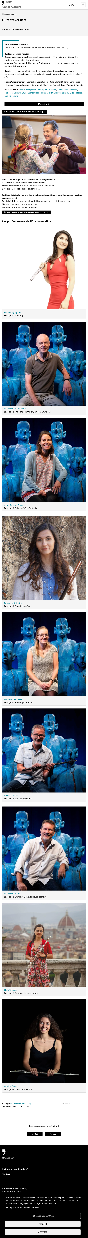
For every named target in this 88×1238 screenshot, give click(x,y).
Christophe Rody (61, 92)
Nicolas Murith (46, 92)
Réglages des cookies (43, 1216)
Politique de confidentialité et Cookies (23, 1207)
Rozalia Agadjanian (27, 89)
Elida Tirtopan (76, 92)
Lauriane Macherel (30, 92)
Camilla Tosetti (11, 96)
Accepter (42, 1232)
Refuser (43, 1224)
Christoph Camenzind (46, 89)
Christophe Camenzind (15, 408)
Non (53, 1134)
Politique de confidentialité (15, 1169)
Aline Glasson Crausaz (67, 89)
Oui (35, 1134)
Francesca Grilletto (13, 92)
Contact (6, 1174)
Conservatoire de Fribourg (20, 1103)
